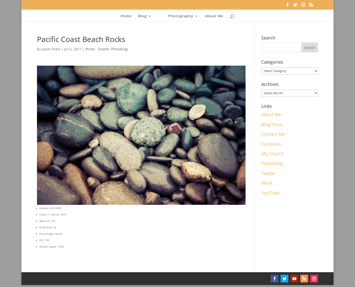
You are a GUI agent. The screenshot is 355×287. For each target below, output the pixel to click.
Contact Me (273, 134)
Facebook (271, 144)
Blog (142, 16)
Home (126, 16)
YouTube (270, 193)
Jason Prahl (51, 49)
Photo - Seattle (97, 49)
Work (266, 183)
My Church (272, 153)
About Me (214, 16)
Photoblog (119, 49)
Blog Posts (272, 124)
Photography (180, 16)
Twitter (268, 173)
